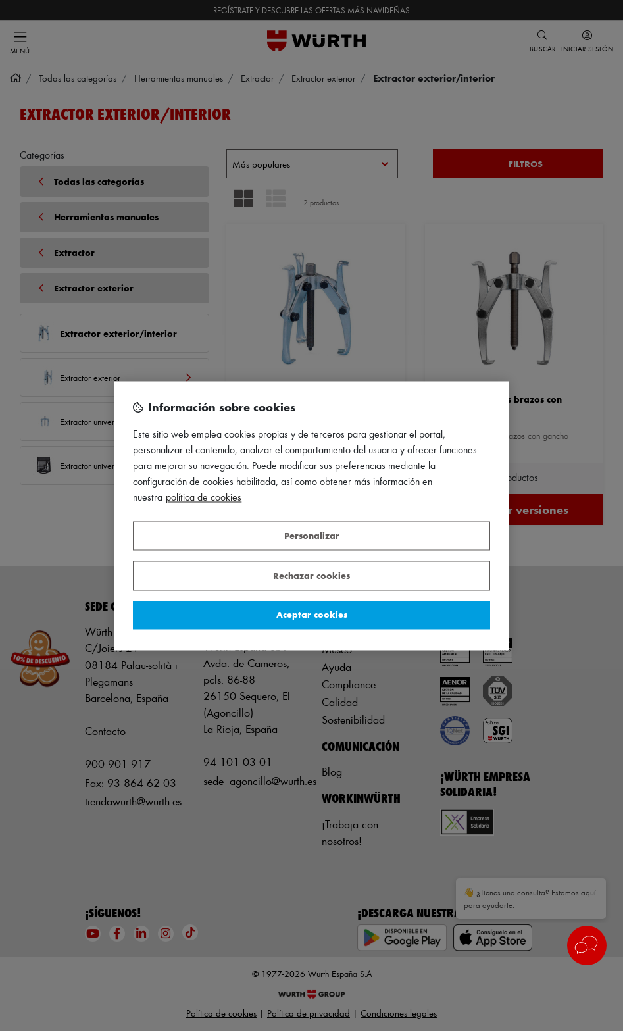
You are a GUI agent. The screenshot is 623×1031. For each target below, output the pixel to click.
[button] (587, 945)
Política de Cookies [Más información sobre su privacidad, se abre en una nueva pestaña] (203, 497)
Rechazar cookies (311, 575)
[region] (311, 515)
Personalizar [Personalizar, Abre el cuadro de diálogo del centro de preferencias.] (311, 535)
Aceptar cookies (311, 614)
